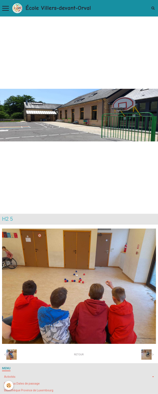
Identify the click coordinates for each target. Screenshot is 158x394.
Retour (79, 354)
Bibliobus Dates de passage (22, 383)
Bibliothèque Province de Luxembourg (28, 390)
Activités (9, 376)
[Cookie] (8, 385)
